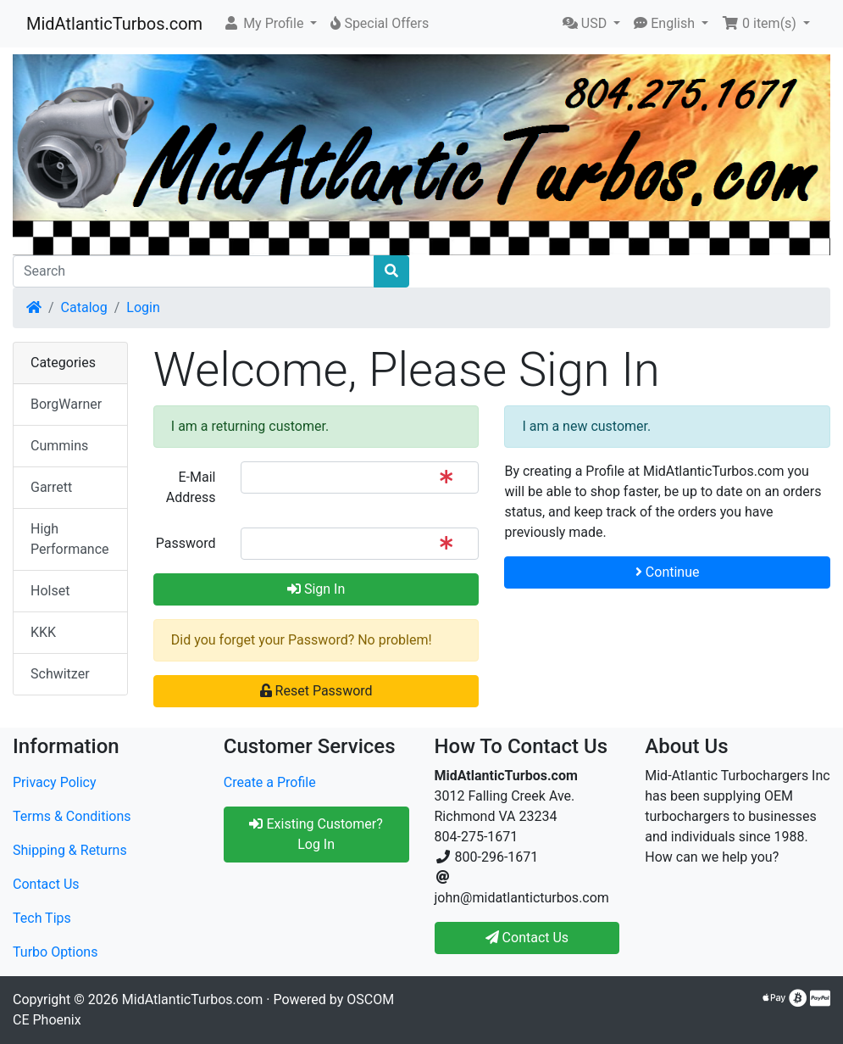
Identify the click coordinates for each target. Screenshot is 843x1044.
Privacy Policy (55, 782)
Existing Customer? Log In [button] (315, 834)
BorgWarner (66, 404)
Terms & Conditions (72, 816)
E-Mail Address (191, 487)
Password (186, 543)
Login (142, 307)
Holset (50, 591)
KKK (43, 632)
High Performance (70, 539)
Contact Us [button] (527, 938)
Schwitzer (60, 674)
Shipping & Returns (70, 850)
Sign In (316, 589)
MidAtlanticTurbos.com (114, 24)
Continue (667, 572)
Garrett (51, 487)
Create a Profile (270, 782)
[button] (270, 24)
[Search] (193, 271)
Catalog (84, 307)
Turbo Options (55, 952)
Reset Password (316, 691)
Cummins (59, 446)
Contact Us (46, 884)
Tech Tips (42, 918)
